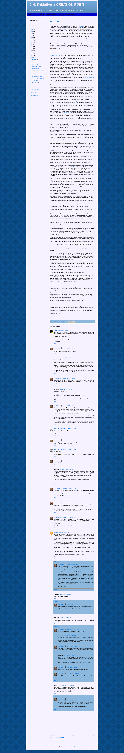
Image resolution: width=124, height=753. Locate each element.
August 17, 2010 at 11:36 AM (69, 517)
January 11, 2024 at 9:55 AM (73, 646)
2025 (32, 28)
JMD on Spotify (34, 92)
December (34, 59)
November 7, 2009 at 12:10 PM (69, 488)
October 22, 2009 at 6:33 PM (65, 330)
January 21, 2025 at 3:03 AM (70, 655)
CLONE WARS (35, 80)
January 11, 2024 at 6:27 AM (70, 635)
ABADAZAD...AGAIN (58, 22)
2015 (32, 46)
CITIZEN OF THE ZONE (37, 76)
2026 (32, 26)
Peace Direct (33, 94)
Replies (57, 561)
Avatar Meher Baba (35, 89)
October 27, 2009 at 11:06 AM (69, 440)
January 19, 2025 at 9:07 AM (73, 698)
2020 (32, 37)
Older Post (92, 735)
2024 (32, 29)
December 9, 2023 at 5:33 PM (66, 617)
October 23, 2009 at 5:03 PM (66, 389)
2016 (32, 44)
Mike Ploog (73, 166)
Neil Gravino (57, 502)
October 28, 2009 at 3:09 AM (70, 449)
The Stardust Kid (65, 112)
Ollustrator (64, 745)
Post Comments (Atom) (61, 737)
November (34, 61)
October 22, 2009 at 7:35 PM (69, 348)
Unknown (56, 532)
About (35, 14)
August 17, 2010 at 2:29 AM (66, 502)
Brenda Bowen (74, 221)
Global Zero (33, 90)
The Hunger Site (34, 95)
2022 (32, 33)
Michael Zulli (53, 120)
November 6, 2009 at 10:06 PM (66, 469)
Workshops (41, 14)
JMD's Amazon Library (68, 14)
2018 (32, 40)
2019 (32, 39)
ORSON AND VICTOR (36, 64)
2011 (32, 53)
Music (59, 14)
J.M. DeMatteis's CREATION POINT (57, 4)
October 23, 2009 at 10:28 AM (66, 357)
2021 (32, 35)
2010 (32, 55)
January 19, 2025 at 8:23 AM (68, 685)
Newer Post (53, 735)
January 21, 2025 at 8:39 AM (73, 667)
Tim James (56, 330)
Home (29, 14)
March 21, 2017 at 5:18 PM (72, 604)
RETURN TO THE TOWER (37, 75)
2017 (32, 42)
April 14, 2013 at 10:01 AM (72, 564)
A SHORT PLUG (35, 68)
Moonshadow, (53, 101)
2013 (32, 50)
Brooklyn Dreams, (61, 101)
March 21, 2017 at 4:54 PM (65, 594)
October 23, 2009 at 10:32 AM (69, 378)
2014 (32, 48)
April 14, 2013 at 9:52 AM (64, 532)
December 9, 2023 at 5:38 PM (73, 629)
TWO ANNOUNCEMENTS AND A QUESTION (38, 72)
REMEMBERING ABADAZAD (38, 70)
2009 (32, 57)
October (34, 62)
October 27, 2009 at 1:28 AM (70, 428)
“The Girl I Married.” (88, 77)
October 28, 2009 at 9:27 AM (69, 461)
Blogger (74, 745)
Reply (55, 343)
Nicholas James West (59, 428)
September (34, 82)
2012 (32, 52)
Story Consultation (51, 14)
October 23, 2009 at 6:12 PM (69, 405)
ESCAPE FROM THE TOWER (38, 78)
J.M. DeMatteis (57, 348)
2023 (32, 31)
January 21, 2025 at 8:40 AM (73, 673)
